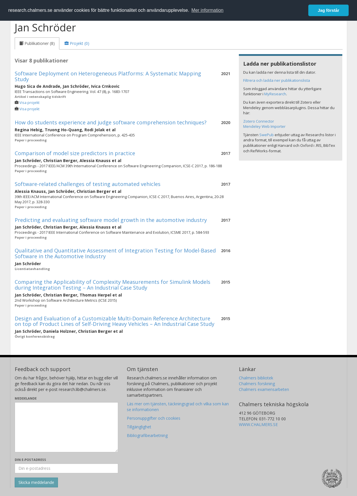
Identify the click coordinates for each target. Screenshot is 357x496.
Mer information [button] (207, 10)
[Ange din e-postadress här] (66, 468)
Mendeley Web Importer (264, 126)
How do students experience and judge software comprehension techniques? (111, 122)
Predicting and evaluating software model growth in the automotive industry (111, 219)
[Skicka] (36, 482)
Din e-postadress (30, 459)
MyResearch (275, 93)
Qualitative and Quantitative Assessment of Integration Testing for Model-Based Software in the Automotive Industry (115, 253)
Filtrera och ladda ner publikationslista (276, 80)
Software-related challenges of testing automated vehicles (87, 183)
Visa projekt (29, 102)
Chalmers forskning (257, 383)
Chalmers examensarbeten (264, 389)
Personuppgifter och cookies (153, 418)
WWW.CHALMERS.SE (258, 424)
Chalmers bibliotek (256, 378)
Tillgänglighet (139, 427)
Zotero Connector (258, 121)
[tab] (37, 43)
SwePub (266, 134)
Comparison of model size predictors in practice (75, 153)
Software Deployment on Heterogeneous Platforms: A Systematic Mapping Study (108, 76)
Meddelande (26, 398)
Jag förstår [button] (328, 10)
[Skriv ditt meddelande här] (66, 427)
